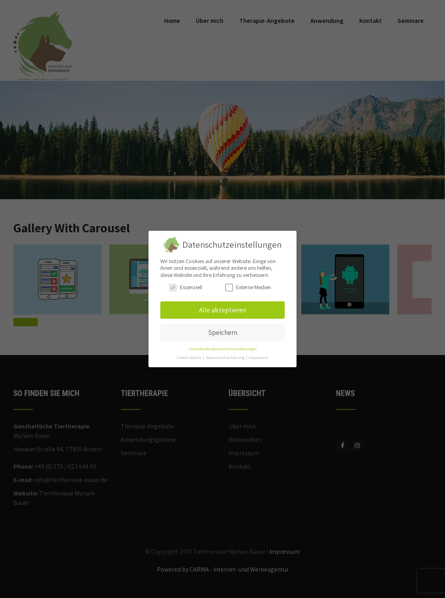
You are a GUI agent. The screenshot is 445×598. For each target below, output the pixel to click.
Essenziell (185, 287)
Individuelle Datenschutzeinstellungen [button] (223, 348)
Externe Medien (248, 287)
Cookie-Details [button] (189, 357)
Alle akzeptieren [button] (222, 309)
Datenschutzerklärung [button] (225, 357)
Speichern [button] (222, 332)
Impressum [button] (259, 357)
